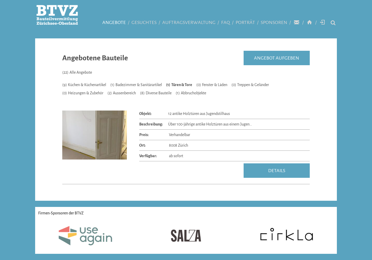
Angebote (114, 22)
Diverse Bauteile (156, 93)
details (276, 170)
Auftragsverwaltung (188, 22)
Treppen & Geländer (250, 85)
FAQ (225, 22)
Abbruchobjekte (191, 93)
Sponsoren (274, 22)
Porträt (245, 22)
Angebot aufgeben (276, 58)
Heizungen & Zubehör (82, 93)
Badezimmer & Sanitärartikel (136, 85)
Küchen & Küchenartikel (84, 85)
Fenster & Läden (211, 85)
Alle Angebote (77, 72)
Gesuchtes (144, 22)
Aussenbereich (121, 93)
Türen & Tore (179, 85)
